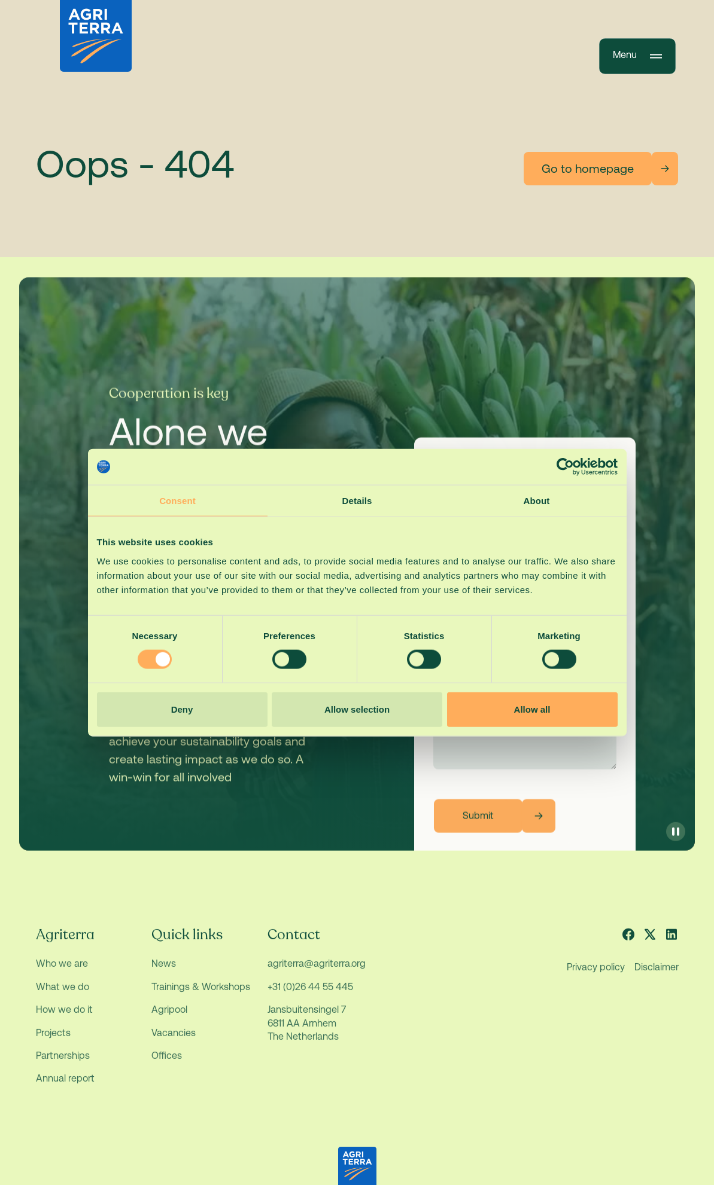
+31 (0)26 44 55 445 (310, 996)
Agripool (169, 1019)
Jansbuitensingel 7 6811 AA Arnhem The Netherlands (307, 1032)
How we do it (64, 1019)
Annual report (65, 1088)
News (163, 973)
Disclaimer (656, 976)
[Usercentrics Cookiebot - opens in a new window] (565, 467)
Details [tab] (357, 501)
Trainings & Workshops (200, 996)
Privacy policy (595, 976)
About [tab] (537, 501)
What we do (62, 996)
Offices (166, 1065)
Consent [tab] (177, 501)
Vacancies (173, 1042)
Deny (182, 709)
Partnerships (63, 1065)
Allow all (532, 709)
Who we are (62, 973)
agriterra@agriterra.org (316, 973)
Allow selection (357, 709)
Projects (53, 1042)
